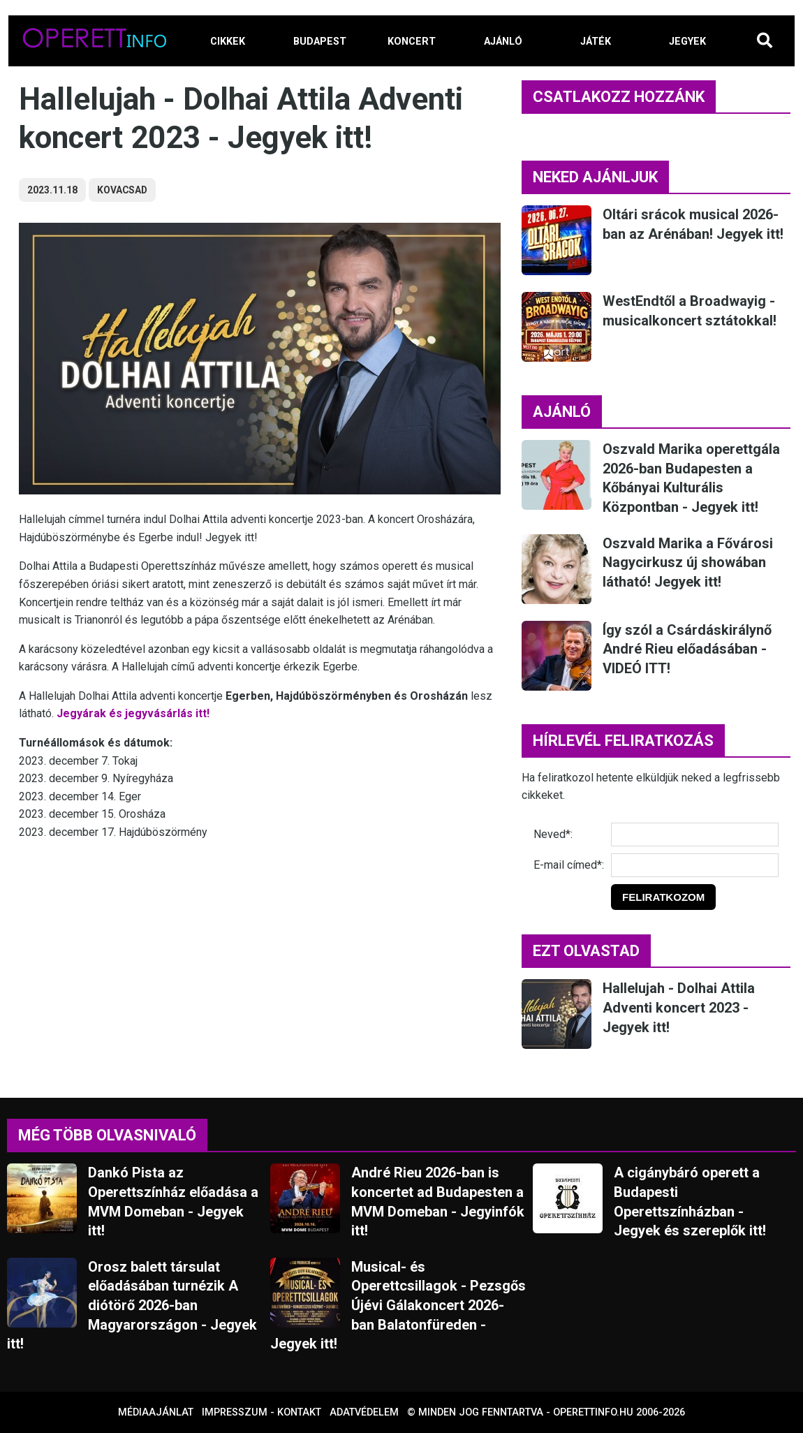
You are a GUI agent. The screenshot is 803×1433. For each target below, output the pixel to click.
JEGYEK (687, 41)
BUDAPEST (319, 41)
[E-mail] (695, 865)
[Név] (695, 834)
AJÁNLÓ (503, 41)
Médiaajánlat (155, 1412)
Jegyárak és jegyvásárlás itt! (133, 713)
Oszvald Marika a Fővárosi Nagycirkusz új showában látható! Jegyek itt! (688, 562)
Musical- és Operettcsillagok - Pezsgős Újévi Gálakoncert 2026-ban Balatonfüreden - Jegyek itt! (398, 1305)
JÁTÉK (595, 41)
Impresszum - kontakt (261, 1412)
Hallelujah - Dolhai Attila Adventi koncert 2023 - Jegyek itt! (679, 1007)
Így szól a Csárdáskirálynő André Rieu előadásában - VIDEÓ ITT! (687, 649)
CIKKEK (227, 41)
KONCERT (412, 41)
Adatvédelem (364, 1412)
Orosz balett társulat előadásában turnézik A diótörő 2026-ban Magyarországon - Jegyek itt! (132, 1305)
